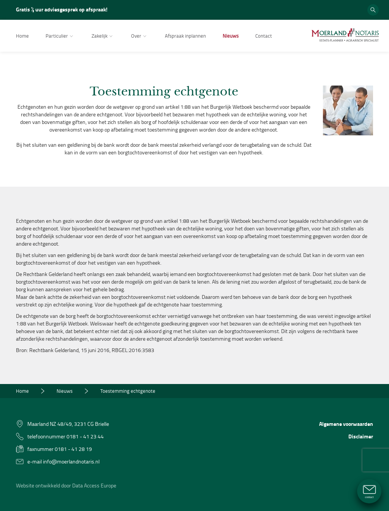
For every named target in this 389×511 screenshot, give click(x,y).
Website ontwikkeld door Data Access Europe (66, 485)
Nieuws (231, 35)
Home (22, 35)
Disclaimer (360, 436)
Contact (263, 35)
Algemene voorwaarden (346, 424)
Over (139, 36)
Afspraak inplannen (185, 35)
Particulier (60, 36)
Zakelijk (103, 36)
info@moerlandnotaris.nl (71, 461)
